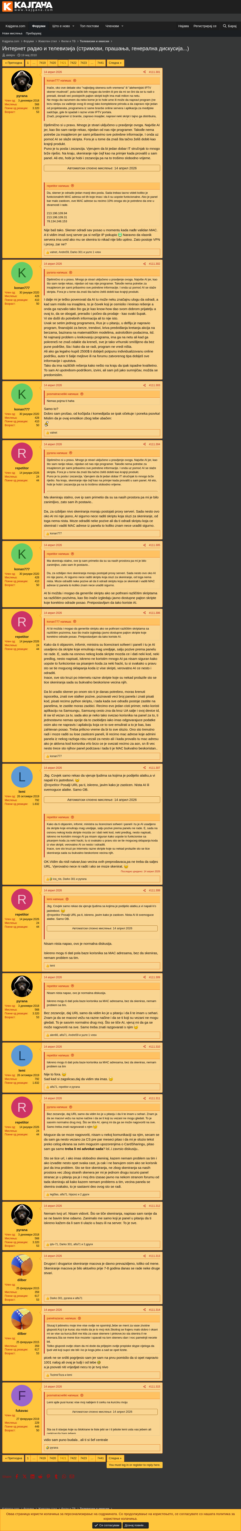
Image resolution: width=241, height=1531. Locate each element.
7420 (52, 62)
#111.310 (154, 1046)
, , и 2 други (69, 1194)
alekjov (10, 55)
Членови (112, 26)
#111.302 (154, 263)
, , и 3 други (71, 1244)
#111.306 (154, 613)
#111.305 (154, 545)
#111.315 (154, 1386)
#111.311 (154, 1098)
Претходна (15, 62)
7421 (63, 62)
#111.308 (154, 890)
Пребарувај (33, 33)
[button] (73, 26)
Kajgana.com (15, 26)
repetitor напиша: (58, 185)
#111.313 (154, 1256)
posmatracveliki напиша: (63, 394)
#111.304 (154, 444)
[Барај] (229, 26)
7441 (100, 62)
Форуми (38, 26)
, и (69, 879)
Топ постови (89, 26)
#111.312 (154, 1205)
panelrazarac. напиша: (61, 1318)
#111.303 (154, 385)
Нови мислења (12, 33)
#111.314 (154, 1309)
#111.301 (154, 72)
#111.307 (154, 767)
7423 (83, 62)
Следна (114, 62)
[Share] (144, 72)
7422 (73, 62)
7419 (42, 62)
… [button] (33, 62)
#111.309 (154, 977)
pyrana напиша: (57, 272)
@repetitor (52, 785)
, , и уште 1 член (75, 252)
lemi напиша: (55, 899)
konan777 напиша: (59, 80)
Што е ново (61, 26)
